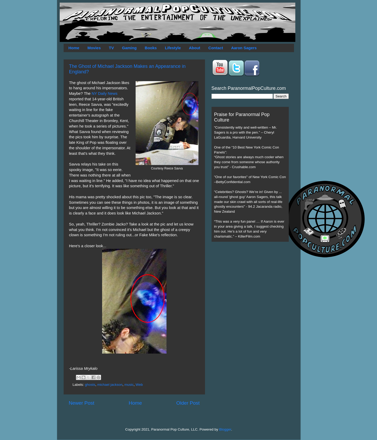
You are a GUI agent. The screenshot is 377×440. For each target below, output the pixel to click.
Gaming (129, 48)
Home (73, 48)
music (129, 385)
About (194, 48)
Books (151, 48)
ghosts (90, 385)
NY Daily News (105, 93)
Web (139, 385)
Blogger (225, 429)
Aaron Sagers (244, 48)
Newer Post (82, 403)
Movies (94, 48)
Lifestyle (173, 48)
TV (111, 48)
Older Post (187, 403)
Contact (215, 48)
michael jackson (110, 385)
